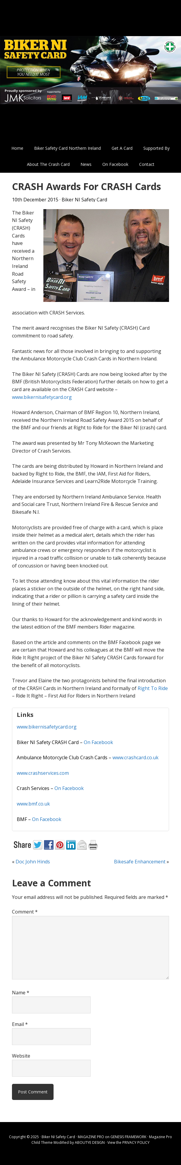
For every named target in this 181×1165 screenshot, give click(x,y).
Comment (25, 911)
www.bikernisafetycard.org (42, 397)
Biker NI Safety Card (90, 70)
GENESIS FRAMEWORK (128, 1136)
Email (20, 1024)
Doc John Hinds (33, 861)
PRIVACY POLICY (136, 1142)
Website (21, 1056)
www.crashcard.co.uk (135, 757)
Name (20, 992)
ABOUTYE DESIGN (90, 1142)
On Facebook (98, 742)
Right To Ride (153, 688)
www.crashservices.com (43, 773)
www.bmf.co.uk (33, 803)
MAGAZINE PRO (91, 1136)
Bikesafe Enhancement (139, 861)
